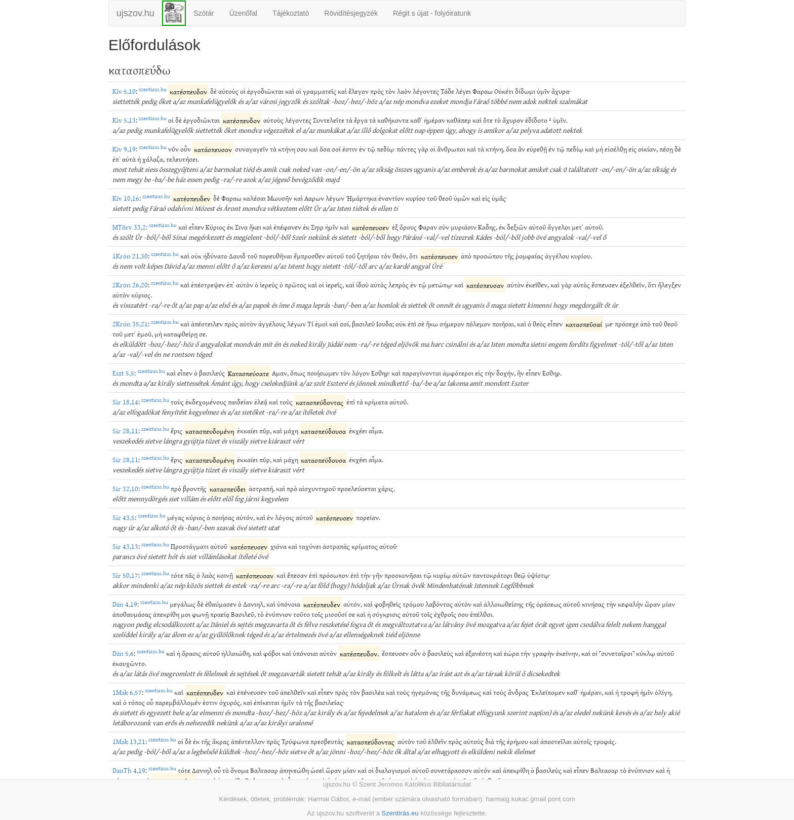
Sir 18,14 (125, 401)
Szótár (203, 13)
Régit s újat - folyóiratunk (432, 13)
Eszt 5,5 (123, 372)
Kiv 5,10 (124, 91)
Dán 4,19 (124, 604)
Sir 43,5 (123, 517)
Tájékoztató (290, 13)
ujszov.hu (135, 13)
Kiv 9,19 (124, 148)
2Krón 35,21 (130, 323)
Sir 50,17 (125, 575)
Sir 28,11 (125, 430)
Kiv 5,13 (124, 120)
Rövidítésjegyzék (351, 13)
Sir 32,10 (125, 488)
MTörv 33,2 (129, 226)
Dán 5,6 (123, 653)
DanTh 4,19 (128, 770)
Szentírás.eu (400, 813)
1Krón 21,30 (130, 255)
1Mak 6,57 (127, 692)
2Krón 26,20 (130, 284)
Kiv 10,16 (125, 198)
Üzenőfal (243, 13)
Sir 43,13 (125, 546)
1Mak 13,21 (128, 741)
